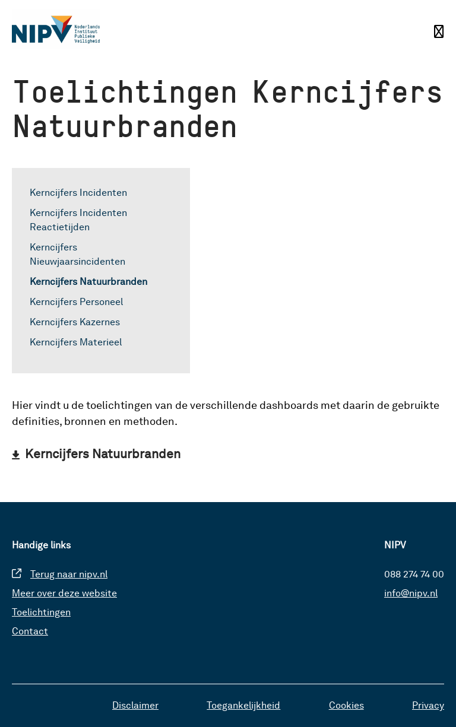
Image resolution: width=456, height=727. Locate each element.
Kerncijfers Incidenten (78, 192)
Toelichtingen (41, 612)
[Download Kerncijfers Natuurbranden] (96, 453)
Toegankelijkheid (243, 705)
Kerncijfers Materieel (76, 342)
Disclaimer (135, 705)
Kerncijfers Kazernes (75, 322)
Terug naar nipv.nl (68, 574)
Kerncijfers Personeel (76, 301)
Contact (30, 631)
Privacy (428, 705)
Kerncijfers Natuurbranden (88, 281)
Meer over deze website (64, 593)
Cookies (346, 705)
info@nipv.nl (411, 593)
